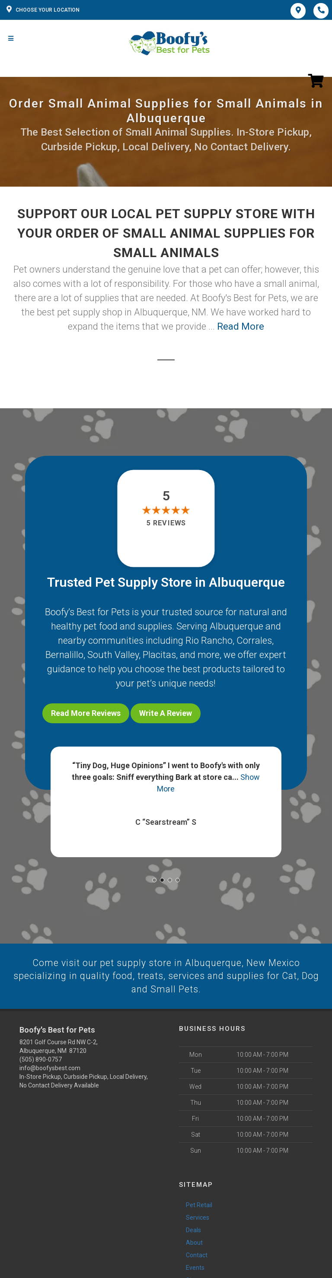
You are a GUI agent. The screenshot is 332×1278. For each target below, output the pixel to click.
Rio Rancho (209, 640)
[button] (154, 878)
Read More (240, 326)
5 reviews (165, 523)
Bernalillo (64, 654)
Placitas (159, 654)
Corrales (254, 640)
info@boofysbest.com (49, 1066)
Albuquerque (236, 626)
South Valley (113, 654)
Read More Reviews (86, 713)
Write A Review (165, 713)
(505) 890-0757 (40, 1058)
